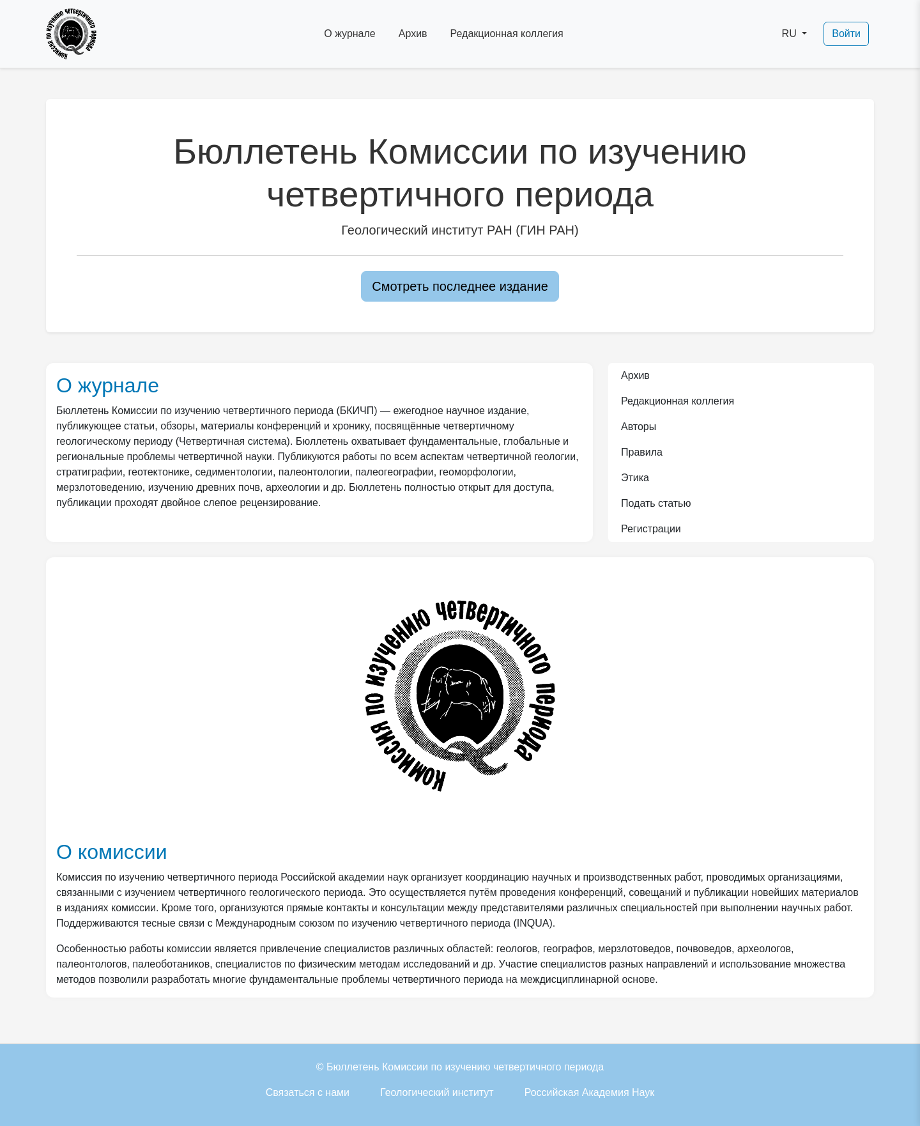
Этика (635, 477)
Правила (642, 452)
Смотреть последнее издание (460, 286)
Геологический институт (437, 1092)
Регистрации (651, 528)
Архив (413, 33)
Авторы (638, 426)
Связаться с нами (307, 1092)
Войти (846, 33)
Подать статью (656, 503)
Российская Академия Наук (590, 1092)
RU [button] (791, 33)
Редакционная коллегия (507, 33)
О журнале (349, 33)
